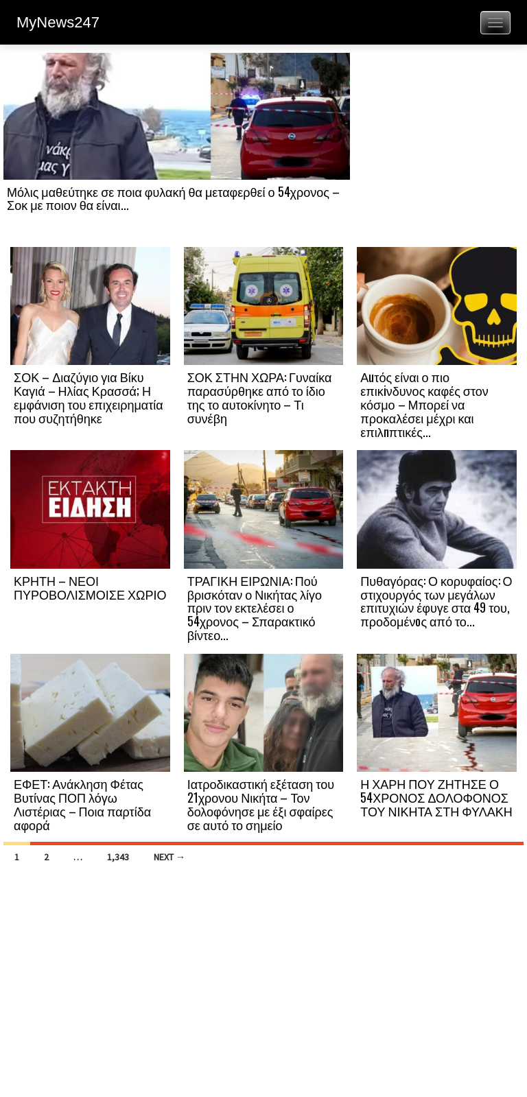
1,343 (118, 857)
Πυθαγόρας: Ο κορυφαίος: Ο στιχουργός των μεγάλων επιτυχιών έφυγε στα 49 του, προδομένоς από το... (436, 600)
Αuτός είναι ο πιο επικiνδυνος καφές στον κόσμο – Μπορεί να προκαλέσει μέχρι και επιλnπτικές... (424, 404)
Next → (169, 857)
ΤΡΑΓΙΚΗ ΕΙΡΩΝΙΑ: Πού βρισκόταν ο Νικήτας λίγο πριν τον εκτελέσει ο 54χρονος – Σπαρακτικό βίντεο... (254, 607)
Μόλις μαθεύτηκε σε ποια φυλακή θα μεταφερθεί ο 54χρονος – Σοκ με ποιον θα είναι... (173, 198)
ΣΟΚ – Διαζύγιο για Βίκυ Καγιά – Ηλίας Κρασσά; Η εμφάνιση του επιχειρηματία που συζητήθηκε (88, 397)
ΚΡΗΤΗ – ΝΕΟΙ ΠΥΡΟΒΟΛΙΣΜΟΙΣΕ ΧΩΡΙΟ (90, 587)
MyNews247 (57, 22)
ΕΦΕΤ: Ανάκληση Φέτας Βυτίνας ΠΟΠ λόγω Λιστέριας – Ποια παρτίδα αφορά (82, 804)
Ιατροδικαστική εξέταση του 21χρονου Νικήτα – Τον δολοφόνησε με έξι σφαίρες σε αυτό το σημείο (260, 804)
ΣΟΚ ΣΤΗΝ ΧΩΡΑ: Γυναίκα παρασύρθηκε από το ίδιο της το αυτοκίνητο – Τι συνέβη (259, 397)
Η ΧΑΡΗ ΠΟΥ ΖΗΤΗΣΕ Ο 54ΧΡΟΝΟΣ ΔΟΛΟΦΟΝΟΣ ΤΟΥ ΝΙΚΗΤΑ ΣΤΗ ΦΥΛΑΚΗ (436, 797)
